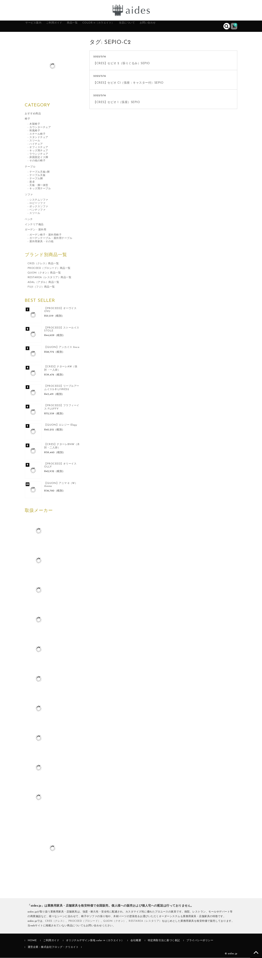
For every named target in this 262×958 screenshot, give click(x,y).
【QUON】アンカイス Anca (61, 347)
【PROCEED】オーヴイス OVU (60, 310)
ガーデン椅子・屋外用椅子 (45, 235)
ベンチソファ (37, 210)
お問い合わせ (180, 26)
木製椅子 (34, 124)
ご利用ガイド (64, 26)
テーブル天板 (37, 175)
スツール (34, 141)
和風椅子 (34, 131)
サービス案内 (37, 26)
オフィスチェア (38, 147)
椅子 (27, 119)
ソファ (29, 195)
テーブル (30, 167)
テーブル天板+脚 (39, 172)
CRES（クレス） (55, 921)
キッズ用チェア (38, 151)
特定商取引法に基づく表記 (164, 940)
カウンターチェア (40, 127)
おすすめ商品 (33, 114)
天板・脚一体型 (38, 185)
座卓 (32, 182)
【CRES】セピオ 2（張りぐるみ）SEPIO (121, 63)
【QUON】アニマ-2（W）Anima (60, 485)
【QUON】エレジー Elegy (60, 425)
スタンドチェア (38, 137)
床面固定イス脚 (38, 157)
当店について (154, 26)
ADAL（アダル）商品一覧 (43, 282)
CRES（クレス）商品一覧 (43, 263)
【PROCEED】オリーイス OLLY (60, 465)
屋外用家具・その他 (41, 241)
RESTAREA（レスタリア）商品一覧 (50, 277)
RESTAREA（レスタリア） (145, 921)
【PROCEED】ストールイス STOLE (61, 329)
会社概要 (135, 940)
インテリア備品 (34, 224)
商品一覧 (87, 26)
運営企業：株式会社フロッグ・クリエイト (53, 947)
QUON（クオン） (114, 921)
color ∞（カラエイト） (119, 26)
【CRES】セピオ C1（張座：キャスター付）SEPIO (128, 83)
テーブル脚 (36, 178)
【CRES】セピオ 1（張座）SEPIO (116, 102)
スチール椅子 (37, 134)
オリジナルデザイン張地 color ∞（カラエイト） (95, 940)
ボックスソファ (38, 206)
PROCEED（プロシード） (84, 921)
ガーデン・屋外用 (35, 230)
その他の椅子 (37, 161)
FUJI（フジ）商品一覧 (41, 287)
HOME (32, 940)
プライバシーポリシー (199, 940)
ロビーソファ (37, 203)
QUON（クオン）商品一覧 (44, 273)
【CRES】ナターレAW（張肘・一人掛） (60, 368)
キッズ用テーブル (40, 188)
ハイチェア (36, 144)
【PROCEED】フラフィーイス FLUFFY (61, 407)
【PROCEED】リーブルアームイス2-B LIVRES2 (61, 388)
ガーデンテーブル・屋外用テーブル (50, 238)
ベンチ (29, 219)
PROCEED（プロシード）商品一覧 (49, 268)
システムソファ (38, 200)
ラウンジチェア (38, 154)
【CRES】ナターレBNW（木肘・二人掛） (62, 446)
